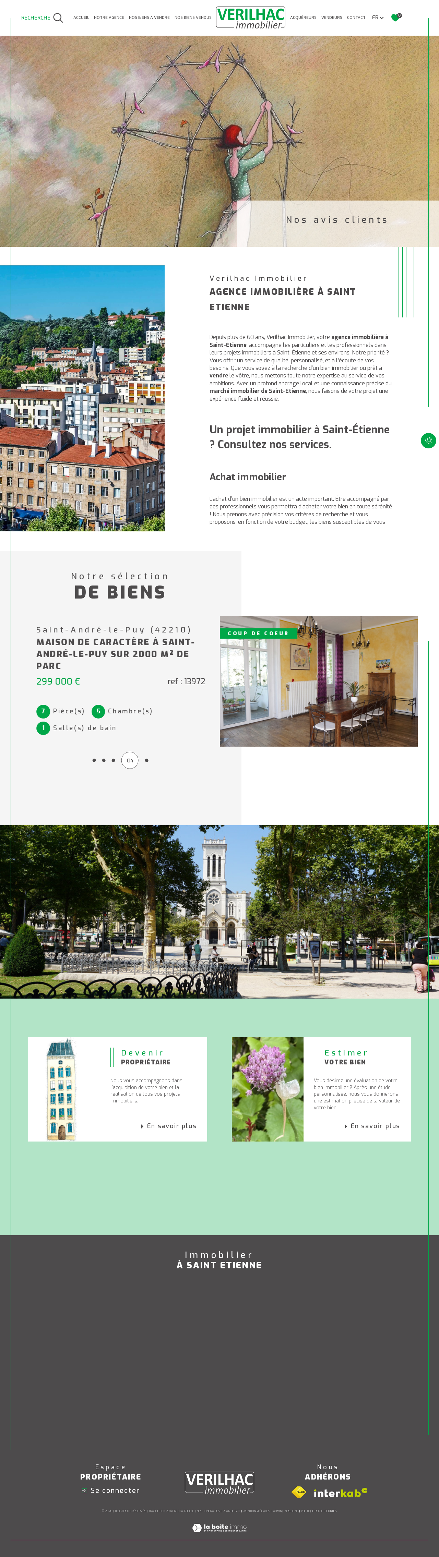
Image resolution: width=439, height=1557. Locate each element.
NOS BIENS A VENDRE (149, 17)
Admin (277, 1511)
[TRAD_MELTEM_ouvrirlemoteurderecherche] (42, 18)
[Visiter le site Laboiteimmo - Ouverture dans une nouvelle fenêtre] (219, 1536)
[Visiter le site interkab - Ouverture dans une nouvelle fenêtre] (341, 1492)
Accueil (81, 17)
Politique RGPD (311, 1511)
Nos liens (291, 1511)
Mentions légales (257, 1511)
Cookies (330, 1511)
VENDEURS (331, 17)
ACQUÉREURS (303, 17)
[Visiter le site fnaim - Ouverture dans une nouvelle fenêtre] (298, 1492)
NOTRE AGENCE (109, 17)
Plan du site (232, 1511)
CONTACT (356, 17)
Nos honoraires (208, 1511)
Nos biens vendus (193, 17)
